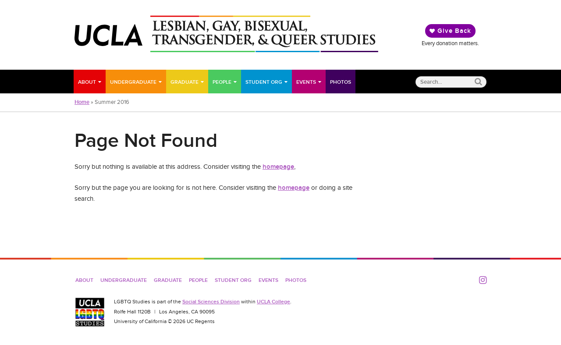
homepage (278, 166)
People (222, 82)
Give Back (450, 30)
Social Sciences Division (211, 302)
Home (82, 102)
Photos (340, 82)
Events (306, 82)
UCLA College (273, 302)
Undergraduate (133, 82)
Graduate (184, 82)
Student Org (263, 82)
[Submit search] (478, 81)
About (87, 82)
